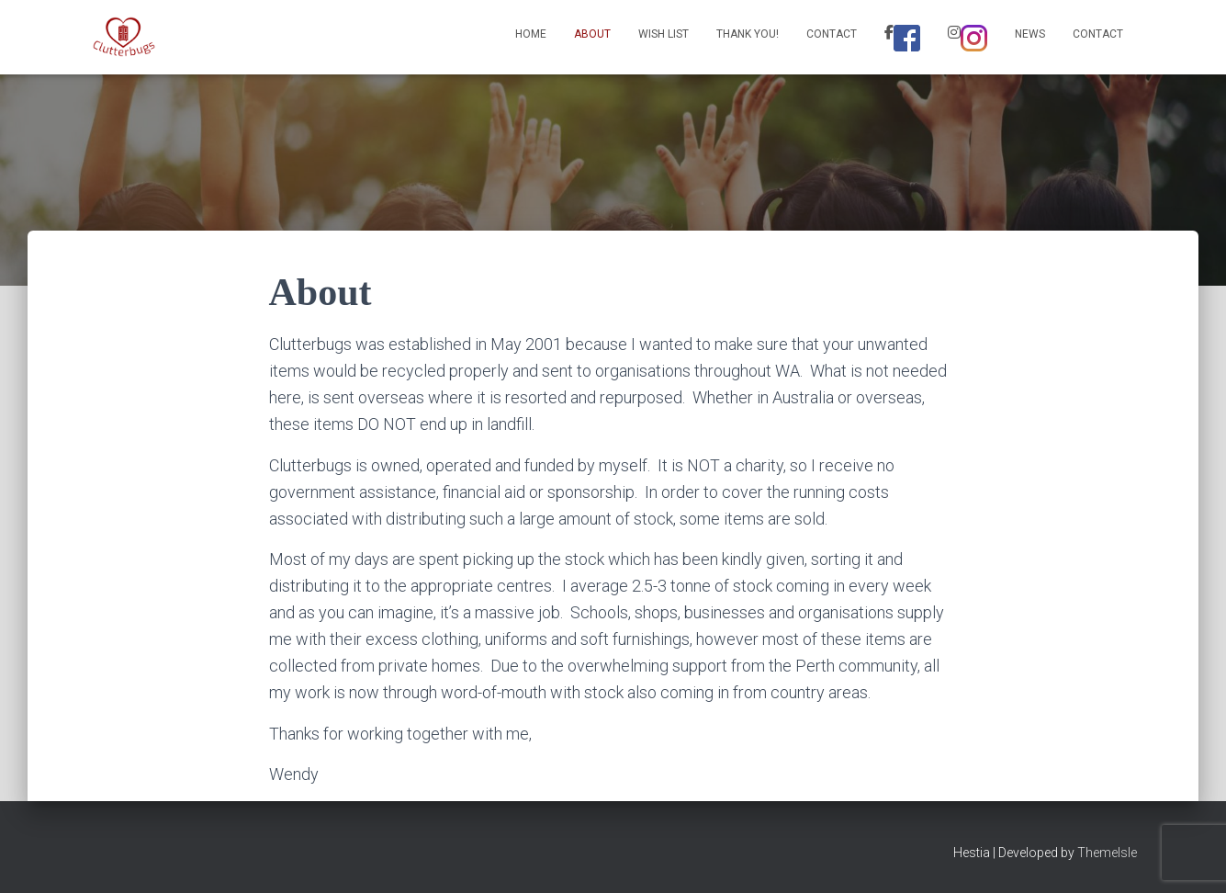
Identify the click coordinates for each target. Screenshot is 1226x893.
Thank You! (747, 34)
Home (530, 34)
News (1030, 34)
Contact (831, 34)
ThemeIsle (1107, 852)
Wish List (663, 34)
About (592, 34)
